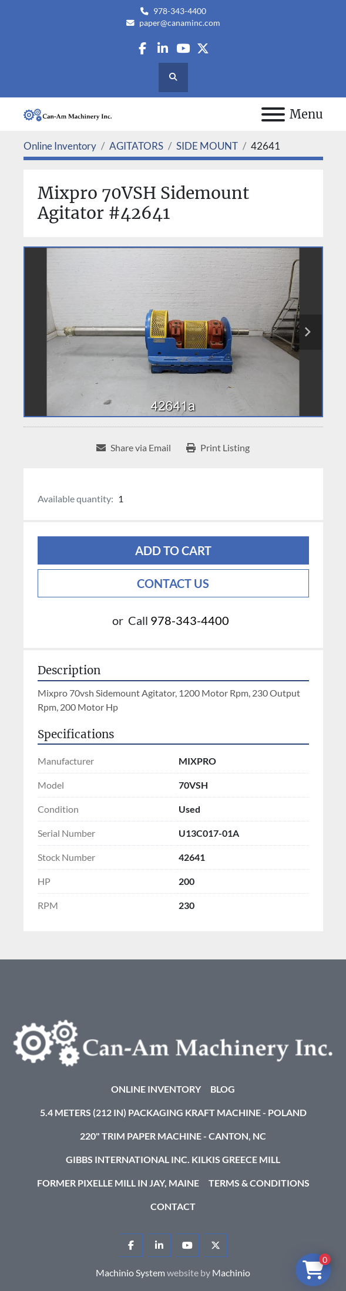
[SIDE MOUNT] (207, 146)
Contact (173, 1206)
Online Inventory (156, 1088)
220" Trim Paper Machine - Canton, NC (173, 1135)
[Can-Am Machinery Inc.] (173, 1041)
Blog (222, 1088)
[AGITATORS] (136, 146)
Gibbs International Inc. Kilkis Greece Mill (173, 1159)
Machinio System (130, 1272)
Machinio (231, 1272)
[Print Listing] (218, 448)
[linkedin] (162, 48)
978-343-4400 (179, 11)
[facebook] (142, 48)
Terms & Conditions (259, 1182)
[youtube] (183, 48)
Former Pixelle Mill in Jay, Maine (118, 1182)
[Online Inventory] (59, 146)
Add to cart (173, 550)
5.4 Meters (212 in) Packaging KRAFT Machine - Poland (173, 1112)
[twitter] (203, 48)
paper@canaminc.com (179, 23)
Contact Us (173, 583)
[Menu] (273, 114)
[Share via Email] (134, 448)
